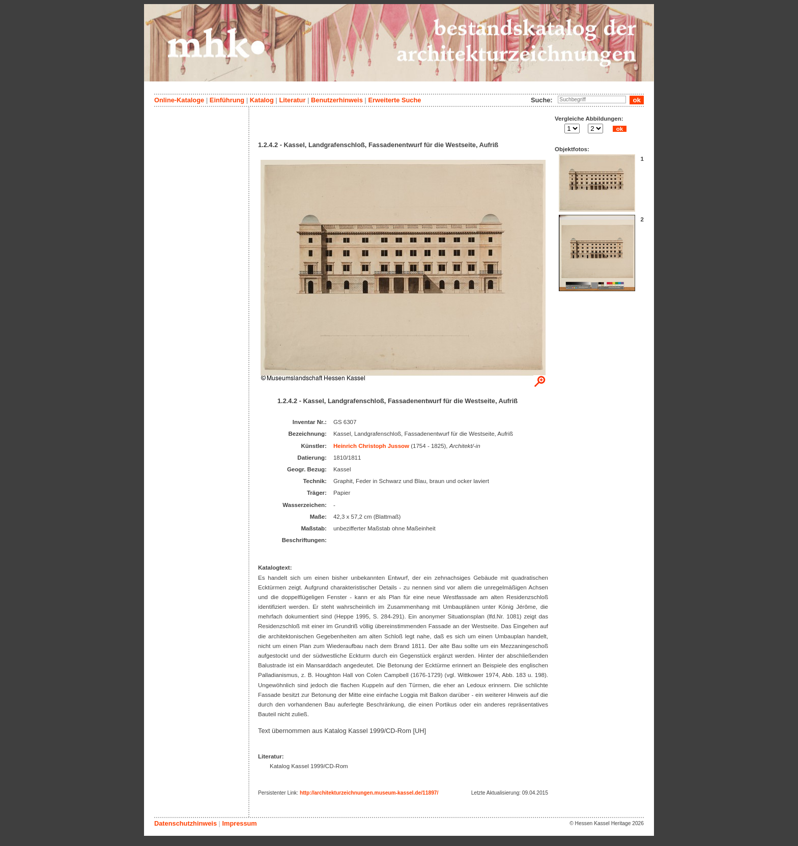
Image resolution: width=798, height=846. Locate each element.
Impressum (239, 823)
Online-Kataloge (179, 100)
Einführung (227, 100)
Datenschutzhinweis (185, 823)
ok (619, 129)
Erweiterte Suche (394, 100)
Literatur (292, 100)
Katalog (262, 100)
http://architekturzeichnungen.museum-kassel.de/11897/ (369, 793)
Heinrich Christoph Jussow (371, 446)
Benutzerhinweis (337, 100)
